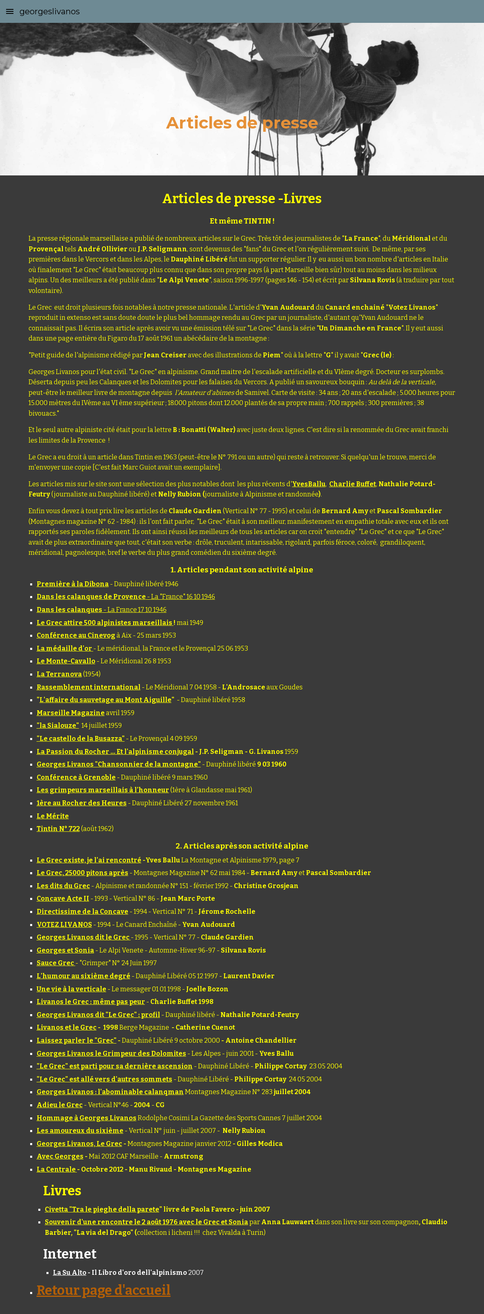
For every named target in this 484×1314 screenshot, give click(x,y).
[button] (10, 11)
